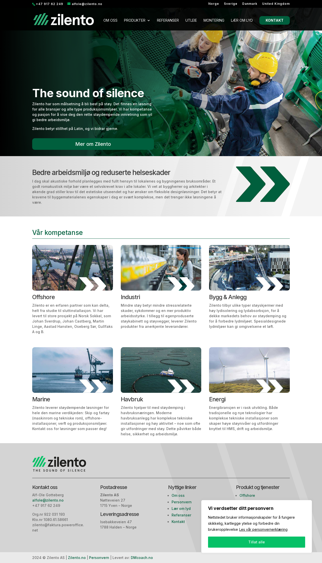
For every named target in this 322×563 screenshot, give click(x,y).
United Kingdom (276, 4)
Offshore (247, 495)
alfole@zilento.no (48, 500)
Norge (213, 4)
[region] (256, 526)
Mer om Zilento (93, 144)
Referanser (168, 20)
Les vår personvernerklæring (263, 529)
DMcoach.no (142, 557)
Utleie (191, 20)
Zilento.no (77, 557)
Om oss (110, 20)
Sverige (230, 4)
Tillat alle (256, 542)
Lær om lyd (242, 20)
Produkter (134, 20)
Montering (214, 20)
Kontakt (275, 20)
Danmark (249, 4)
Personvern (182, 502)
